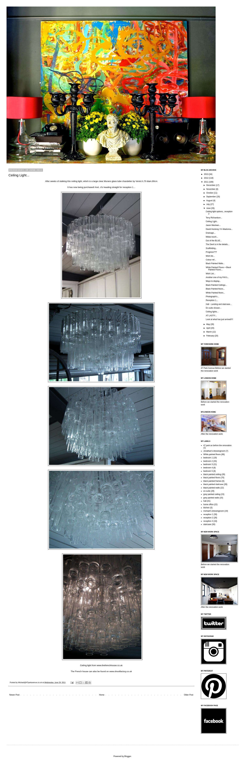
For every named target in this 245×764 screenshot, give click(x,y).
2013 (206, 174)
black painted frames (212, 481)
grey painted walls (211, 498)
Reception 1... (212, 300)
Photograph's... (212, 296)
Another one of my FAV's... (217, 277)
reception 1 (208, 514)
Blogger (127, 756)
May (208, 324)
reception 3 (208, 521)
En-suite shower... (213, 308)
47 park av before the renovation (217, 445)
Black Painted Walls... (215, 263)
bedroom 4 (208, 468)
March (209, 332)
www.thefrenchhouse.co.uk (109, 665)
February (210, 336)
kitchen (206, 508)
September (211, 196)
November (211, 189)
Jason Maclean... (213, 225)
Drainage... (210, 233)
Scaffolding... (211, 248)
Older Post (188, 695)
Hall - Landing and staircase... (219, 304)
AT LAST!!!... (211, 315)
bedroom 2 (208, 461)
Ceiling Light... (212, 221)
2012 (206, 178)
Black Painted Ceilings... (216, 285)
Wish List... (210, 273)
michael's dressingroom (213, 511)
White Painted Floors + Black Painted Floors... (218, 268)
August (209, 200)
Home (101, 695)
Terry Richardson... (214, 218)
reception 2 (208, 518)
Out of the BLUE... (214, 240)
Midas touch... (212, 237)
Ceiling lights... (212, 312)
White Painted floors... (215, 293)
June (208, 208)
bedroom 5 (208, 471)
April (208, 328)
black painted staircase (213, 484)
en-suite (206, 491)
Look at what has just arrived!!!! (219, 319)
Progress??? (211, 252)
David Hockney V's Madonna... (219, 229)
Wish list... (210, 256)
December (211, 185)
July (208, 204)
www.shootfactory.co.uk (120, 671)
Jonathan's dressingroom (214, 451)
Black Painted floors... (215, 289)
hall (204, 501)
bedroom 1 (208, 458)
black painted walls (211, 488)
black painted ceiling (212, 474)
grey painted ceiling (211, 494)
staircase (207, 524)
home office (208, 504)
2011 (206, 182)
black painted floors (211, 477)
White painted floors (212, 454)
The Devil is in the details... (217, 244)
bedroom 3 (208, 464)
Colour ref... (211, 260)
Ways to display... (213, 281)
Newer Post (14, 695)
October (210, 193)
